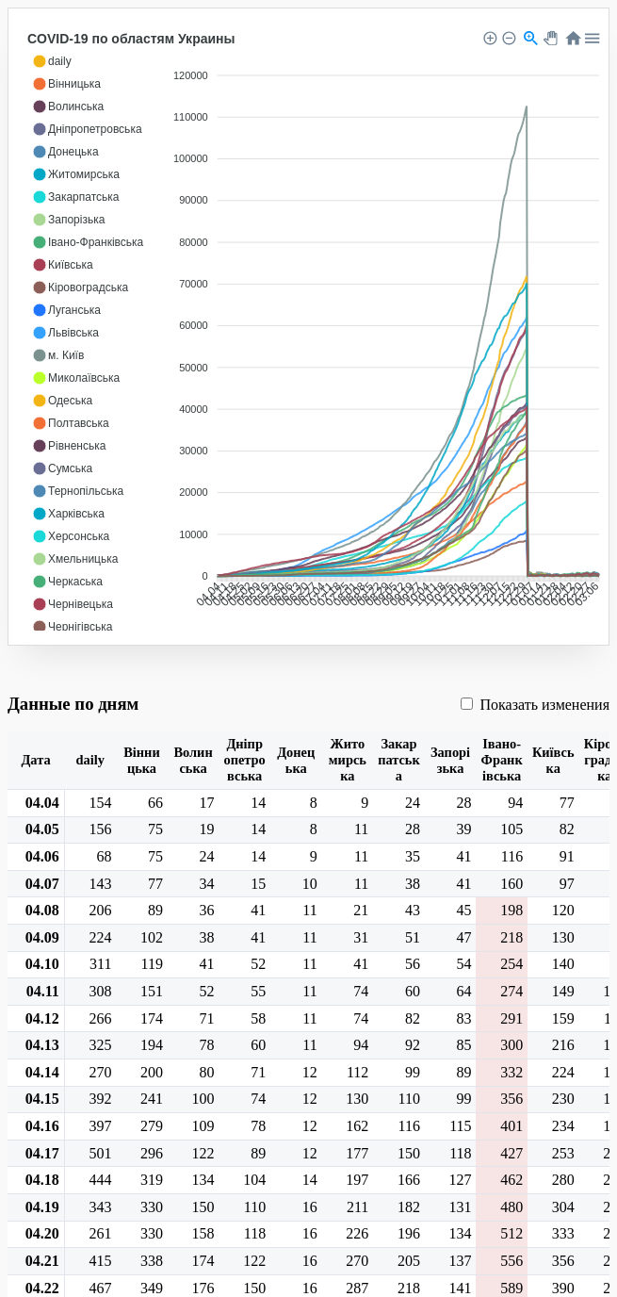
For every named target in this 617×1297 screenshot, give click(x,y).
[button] (52, 61)
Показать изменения (535, 705)
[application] (313, 329)
